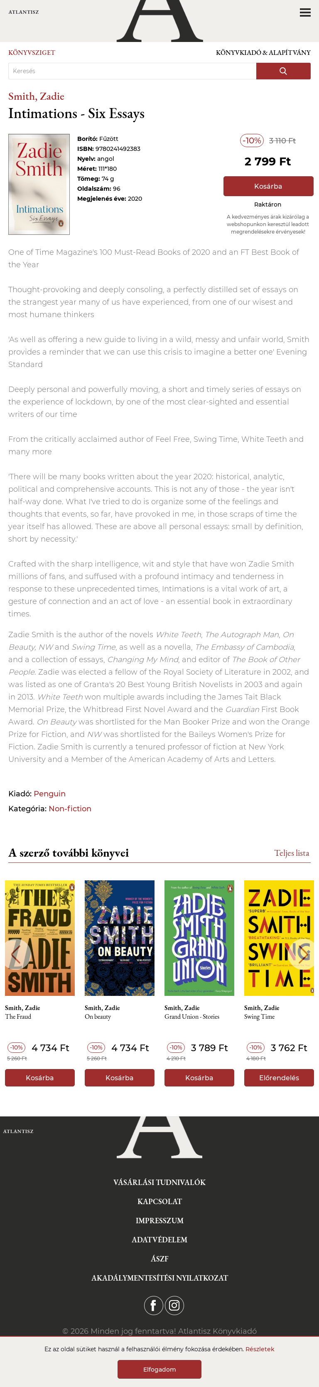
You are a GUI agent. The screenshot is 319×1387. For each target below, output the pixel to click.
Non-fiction (70, 808)
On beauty (98, 1017)
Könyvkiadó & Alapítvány (263, 52)
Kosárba (268, 186)
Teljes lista (291, 853)
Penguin (50, 793)
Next (303, 954)
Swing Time (259, 1017)
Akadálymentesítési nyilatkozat (159, 1278)
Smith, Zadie (36, 96)
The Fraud (18, 1017)
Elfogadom (159, 1369)
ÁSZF (160, 1259)
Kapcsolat (159, 1201)
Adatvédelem (159, 1239)
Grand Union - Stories (191, 1017)
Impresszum (160, 1220)
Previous (15, 954)
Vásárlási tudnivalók (159, 1182)
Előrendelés (279, 1078)
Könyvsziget (31, 52)
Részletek (260, 1349)
